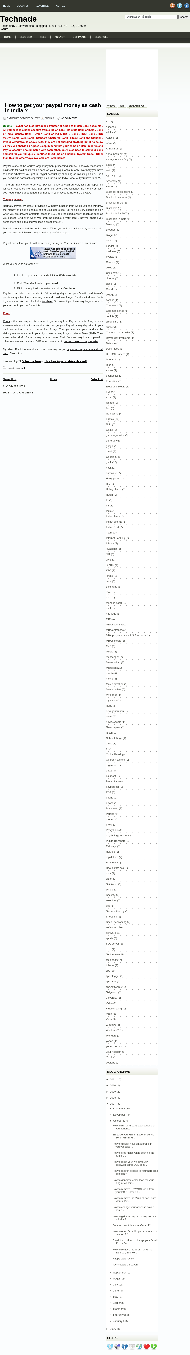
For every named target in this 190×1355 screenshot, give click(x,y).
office (109, 743)
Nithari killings (114, 738)
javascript (111, 548)
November (119, 1114)
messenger (112, 656)
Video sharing (114, 1008)
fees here (47, 301)
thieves (110, 965)
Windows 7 (112, 1030)
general (21, 368)
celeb (109, 267)
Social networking (116, 921)
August (117, 1278)
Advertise (42, 6)
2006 (113, 1328)
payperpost (112, 786)
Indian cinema (114, 521)
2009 (113, 1091)
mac (108, 597)
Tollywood (111, 992)
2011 (113, 1079)
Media (109, 651)
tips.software (113, 986)
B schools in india (116, 218)
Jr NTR (110, 565)
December (119, 1108)
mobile (110, 673)
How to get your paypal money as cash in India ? (53, 108)
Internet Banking (115, 537)
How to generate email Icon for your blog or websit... (133, 1182)
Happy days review (123, 1258)
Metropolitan (113, 662)
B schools (111, 208)
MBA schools (113, 640)
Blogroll (101, 37)
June (116, 1290)
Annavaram (112, 148)
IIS (107, 505)
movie (109, 678)
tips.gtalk (111, 981)
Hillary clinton (113, 489)
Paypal (7, 165)
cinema (110, 278)
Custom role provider (118, 332)
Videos (111, 105)
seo (108, 905)
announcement (114, 153)
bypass (110, 256)
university (111, 997)
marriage (111, 613)
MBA (109, 619)
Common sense (115, 310)
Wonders (111, 1035)
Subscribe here (31, 361)
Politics (110, 813)
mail (108, 608)
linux (108, 581)
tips (108, 970)
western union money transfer (81, 341)
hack (108, 467)
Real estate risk (115, 867)
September (120, 1272)
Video (109, 1003)
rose (108, 873)
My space (111, 694)
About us (23, 6)
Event (109, 391)
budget (110, 245)
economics (112, 375)
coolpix (110, 316)
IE (107, 500)
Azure (109, 186)
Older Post (97, 379)
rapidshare (112, 857)
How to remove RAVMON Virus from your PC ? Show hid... (133, 1191)
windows (111, 1024)
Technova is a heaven (125, 1264)
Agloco (110, 137)
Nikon (109, 732)
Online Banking (115, 754)
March (117, 1308)
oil (107, 748)
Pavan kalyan (114, 781)
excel (109, 397)
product (110, 819)
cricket (110, 327)
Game (109, 429)
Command (112, 305)
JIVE (108, 559)
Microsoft (111, 667)
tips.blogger (112, 976)
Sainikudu (111, 884)
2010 (113, 1085)
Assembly (111, 180)
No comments (69, 118)
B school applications (118, 191)
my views (111, 700)
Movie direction (114, 684)
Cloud (109, 289)
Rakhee (110, 851)
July (116, 1284)
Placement (112, 808)
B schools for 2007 (117, 213)
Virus (109, 1013)
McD (108, 646)
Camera (110, 262)
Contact (61, 6)
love (108, 592)
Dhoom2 (111, 359)
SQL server (112, 943)
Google (110, 456)
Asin (108, 170)
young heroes (114, 1046)
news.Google (113, 721)
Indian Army (113, 516)
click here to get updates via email (65, 361)
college (110, 294)
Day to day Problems (118, 337)
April (116, 1302)
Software (79, 37)
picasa (110, 803)
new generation (115, 711)
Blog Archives (136, 105)
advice (110, 132)
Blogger (26, 37)
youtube (110, 1062)
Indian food (112, 527)
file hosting (112, 413)
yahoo (109, 1040)
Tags (121, 105)
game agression (115, 435)
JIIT (108, 554)
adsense (111, 126)
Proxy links (112, 830)
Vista (109, 1019)
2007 (113, 1103)
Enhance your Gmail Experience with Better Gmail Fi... (133, 1136)
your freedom (113, 1051)
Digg (108, 364)
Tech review (113, 954)
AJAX (109, 143)
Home (6, 6)
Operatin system (115, 759)
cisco (109, 283)
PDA (108, 792)
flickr (108, 424)
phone (109, 797)
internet (110, 532)
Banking (110, 224)
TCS (108, 949)
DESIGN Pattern (115, 354)
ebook (109, 370)
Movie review (113, 689)
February (118, 1314)
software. (111, 932)
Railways (111, 846)
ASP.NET (60, 37)
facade (110, 402)
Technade (18, 18)
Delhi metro (112, 348)
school (110, 889)
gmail (109, 451)
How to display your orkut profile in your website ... (132, 1145)
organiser (111, 765)
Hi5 (108, 483)
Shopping (111, 916)
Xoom (6, 313)
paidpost (111, 775)
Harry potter (113, 478)
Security (110, 894)
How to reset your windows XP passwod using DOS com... (130, 1163)
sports (109, 938)
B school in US (114, 202)
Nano (109, 705)
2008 (113, 1097)
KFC (108, 570)
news (109, 716)
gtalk (108, 462)
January (118, 1321)
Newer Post (9, 379)
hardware (111, 473)
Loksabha (111, 586)
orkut (109, 770)
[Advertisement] (33, 73)
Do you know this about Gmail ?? (131, 1225)
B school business (116, 197)
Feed (43, 37)
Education (112, 381)
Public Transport (115, 840)
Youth (109, 1057)
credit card (112, 321)
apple (109, 164)
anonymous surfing (117, 159)
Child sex (111, 272)
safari (109, 878)
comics (110, 299)
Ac (107, 121)
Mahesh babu (114, 602)
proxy (109, 824)
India (109, 510)
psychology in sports (118, 835)
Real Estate (112, 862)
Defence (111, 343)
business (111, 251)
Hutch (109, 494)
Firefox (110, 418)
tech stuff (111, 959)
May (116, 1296)
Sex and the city (115, 911)
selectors (111, 900)
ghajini (110, 446)
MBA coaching (114, 624)
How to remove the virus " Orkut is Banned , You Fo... (132, 1251)
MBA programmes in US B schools (126, 635)
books (109, 240)
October (118, 1120)
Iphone (110, 543)
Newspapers (113, 727)
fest (108, 408)
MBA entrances (115, 629)
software (111, 927)
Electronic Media (115, 386)
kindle (109, 575)
